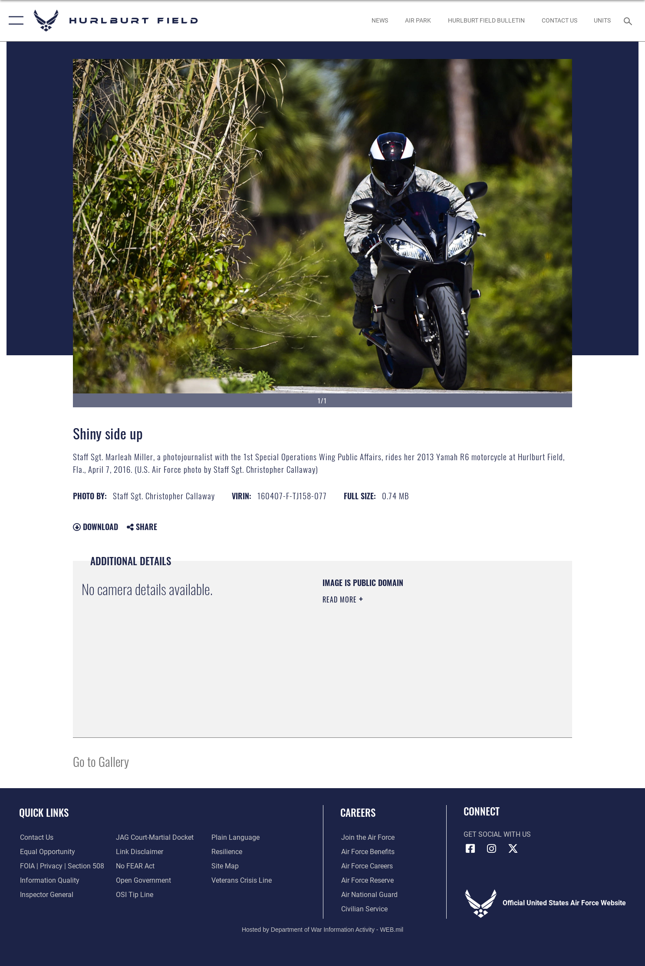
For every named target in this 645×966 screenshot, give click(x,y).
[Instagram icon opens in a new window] (491, 848)
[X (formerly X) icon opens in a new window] (513, 848)
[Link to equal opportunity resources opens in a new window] (46, 852)
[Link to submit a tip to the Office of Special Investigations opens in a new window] (134, 895)
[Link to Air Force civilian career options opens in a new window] (363, 909)
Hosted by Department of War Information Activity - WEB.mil (322, 929)
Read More (340, 599)
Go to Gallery (101, 761)
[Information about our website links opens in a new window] (139, 852)
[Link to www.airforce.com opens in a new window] (367, 838)
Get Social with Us (497, 834)
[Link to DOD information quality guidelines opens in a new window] (49, 880)
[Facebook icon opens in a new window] (470, 848)
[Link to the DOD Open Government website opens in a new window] (143, 880)
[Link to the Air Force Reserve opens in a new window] (366, 880)
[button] (14, 20)
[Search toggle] (629, 20)
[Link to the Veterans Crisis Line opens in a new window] (242, 880)
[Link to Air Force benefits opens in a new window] (367, 852)
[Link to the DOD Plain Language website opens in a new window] (236, 838)
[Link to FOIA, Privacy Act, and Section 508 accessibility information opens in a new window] (61, 866)
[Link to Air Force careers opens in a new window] (366, 866)
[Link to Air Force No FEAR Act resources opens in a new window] (134, 866)
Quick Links (44, 812)
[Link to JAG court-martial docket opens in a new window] (154, 838)
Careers (357, 812)
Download (95, 526)
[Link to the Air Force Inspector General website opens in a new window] (45, 895)
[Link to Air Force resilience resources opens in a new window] (227, 852)
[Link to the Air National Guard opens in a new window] (368, 895)
